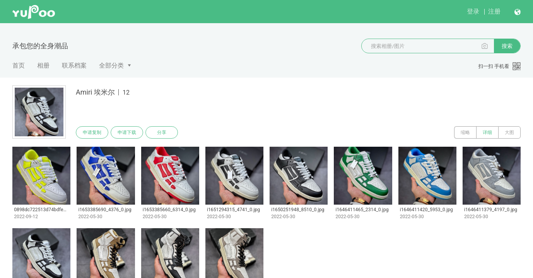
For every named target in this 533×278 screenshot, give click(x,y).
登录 (473, 11)
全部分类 (111, 65)
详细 (487, 132)
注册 (494, 11)
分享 (161, 132)
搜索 (507, 46)
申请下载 (127, 132)
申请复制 (92, 132)
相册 (43, 65)
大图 (509, 132)
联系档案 (74, 65)
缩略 (465, 132)
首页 (18, 65)
